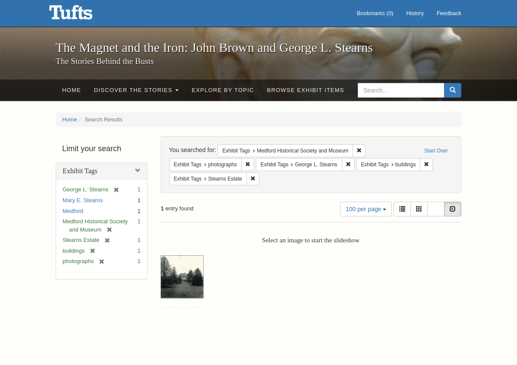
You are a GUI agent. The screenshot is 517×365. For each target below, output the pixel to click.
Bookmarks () (375, 13)
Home (71, 90)
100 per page (366, 209)
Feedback (449, 13)
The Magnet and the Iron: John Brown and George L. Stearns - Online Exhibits (81, 15)
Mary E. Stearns (83, 200)
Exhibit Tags (80, 171)
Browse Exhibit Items (305, 90)
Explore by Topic (223, 90)
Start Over (436, 151)
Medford (73, 211)
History (414, 13)
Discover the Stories (136, 90)
